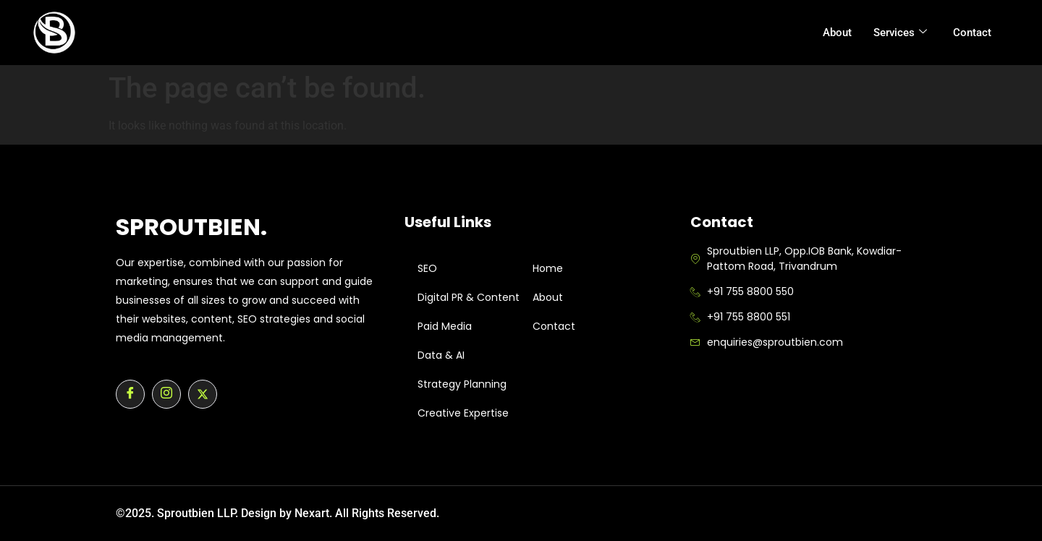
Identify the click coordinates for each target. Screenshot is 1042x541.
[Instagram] (166, 394)
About (837, 32)
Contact (972, 32)
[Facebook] (130, 394)
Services (900, 32)
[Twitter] (202, 394)
